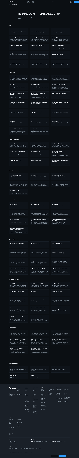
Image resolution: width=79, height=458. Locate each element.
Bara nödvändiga (55, 455)
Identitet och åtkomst (43, 399)
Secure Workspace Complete (26, 397)
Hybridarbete (66, 396)
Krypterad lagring (27, 407)
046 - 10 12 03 (12, 441)
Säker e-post (27, 409)
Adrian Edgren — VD (21, 448)
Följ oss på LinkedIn (12, 444)
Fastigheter (66, 401)
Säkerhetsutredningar (43, 410)
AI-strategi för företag (11, 432)
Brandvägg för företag (27, 402)
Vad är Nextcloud (35, 396)
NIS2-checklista (59, 398)
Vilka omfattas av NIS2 (59, 397)
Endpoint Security (43, 397)
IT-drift (26, 390)
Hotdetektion (43, 402)
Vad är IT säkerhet (10, 423)
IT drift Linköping (19, 423)
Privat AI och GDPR (11, 434)
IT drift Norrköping (18, 426)
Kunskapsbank (65, 1)
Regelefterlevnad (46, 1)
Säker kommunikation (35, 399)
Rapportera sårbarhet (42, 392)
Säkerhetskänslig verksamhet (67, 398)
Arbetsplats (39, 1)
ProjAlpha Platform (18, 390)
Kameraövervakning (43, 406)
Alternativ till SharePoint (35, 412)
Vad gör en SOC (11, 429)
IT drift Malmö (19, 419)
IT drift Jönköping (20, 427)
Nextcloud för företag (35, 392)
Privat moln (34, 390)
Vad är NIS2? (58, 394)
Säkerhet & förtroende (42, 390)
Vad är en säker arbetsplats (11, 425)
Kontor (65, 393)
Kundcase (59, 1)
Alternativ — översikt (35, 401)
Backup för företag (26, 406)
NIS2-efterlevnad (59, 389)
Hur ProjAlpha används (66, 390)
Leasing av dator (51, 391)
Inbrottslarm (43, 409)
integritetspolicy (39, 455)
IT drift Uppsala (19, 422)
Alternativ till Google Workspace (35, 406)
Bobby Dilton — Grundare (13, 448)
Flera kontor (66, 394)
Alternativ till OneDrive (35, 414)
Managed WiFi (27, 400)
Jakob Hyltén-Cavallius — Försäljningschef (33, 448)
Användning (53, 1)
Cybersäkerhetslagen (59, 390)
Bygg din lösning (19, 394)
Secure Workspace (26, 395)
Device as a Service (50, 394)
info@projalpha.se (12, 442)
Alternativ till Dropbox (35, 409)
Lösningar (23, 1)
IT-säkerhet (42, 394)
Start (9, 4)
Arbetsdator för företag (51, 390)
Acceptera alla (62, 455)
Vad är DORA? (58, 401)
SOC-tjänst (42, 403)
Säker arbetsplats (67, 391)
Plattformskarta (19, 395)
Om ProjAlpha (71, 2)
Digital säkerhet (29, 2)
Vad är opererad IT (11, 428)
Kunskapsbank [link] (14, 4)
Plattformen (17, 1)
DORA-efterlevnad (58, 393)
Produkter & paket (19, 392)
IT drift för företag (26, 392)
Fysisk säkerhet (34, 2)
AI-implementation (27, 411)
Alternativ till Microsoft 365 (35, 403)
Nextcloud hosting (34, 395)
